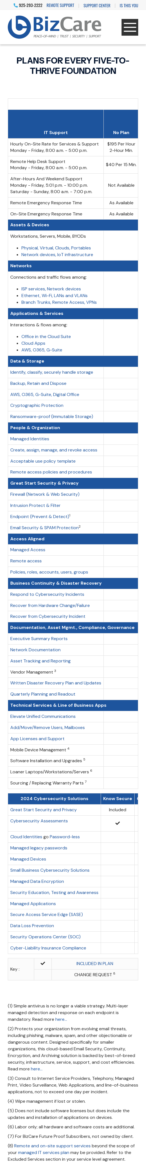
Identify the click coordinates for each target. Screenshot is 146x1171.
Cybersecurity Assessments (39, 821)
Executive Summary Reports (39, 639)
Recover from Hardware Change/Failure (50, 605)
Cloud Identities (26, 837)
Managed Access (27, 550)
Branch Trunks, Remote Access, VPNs (59, 302)
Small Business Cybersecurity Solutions (50, 870)
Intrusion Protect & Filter (35, 505)
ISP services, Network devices (51, 289)
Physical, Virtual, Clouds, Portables (56, 248)
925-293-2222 (28, 5)
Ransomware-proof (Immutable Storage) (51, 416)
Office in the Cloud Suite (46, 336)
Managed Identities (29, 439)
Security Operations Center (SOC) (45, 937)
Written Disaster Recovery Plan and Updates (55, 683)
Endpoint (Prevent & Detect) (39, 516)
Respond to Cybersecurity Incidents (47, 594)
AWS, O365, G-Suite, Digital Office (44, 394)
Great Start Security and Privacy (43, 810)
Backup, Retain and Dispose (38, 383)
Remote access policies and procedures (51, 472)
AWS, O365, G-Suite (41, 350)
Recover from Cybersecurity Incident (47, 616)
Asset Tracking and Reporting (40, 661)
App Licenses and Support (37, 739)
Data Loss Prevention (32, 926)
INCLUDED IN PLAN (94, 963)
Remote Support (60, 5)
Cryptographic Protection (36, 405)
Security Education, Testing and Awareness (54, 892)
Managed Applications (33, 904)
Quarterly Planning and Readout (42, 694)
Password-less (65, 837)
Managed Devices (28, 859)
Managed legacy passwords (38, 848)
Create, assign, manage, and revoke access (53, 450)
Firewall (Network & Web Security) (45, 494)
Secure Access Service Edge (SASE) (46, 914)
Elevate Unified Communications (43, 716)
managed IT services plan (43, 1152)
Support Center (96, 5)
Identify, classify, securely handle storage (51, 372)
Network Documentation (35, 650)
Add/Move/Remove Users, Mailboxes (47, 727)
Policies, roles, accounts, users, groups (49, 572)
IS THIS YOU (129, 5)
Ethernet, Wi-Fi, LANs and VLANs (54, 295)
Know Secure (117, 798)
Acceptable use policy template (43, 461)
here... (61, 1019)
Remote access (26, 561)
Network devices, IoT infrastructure (57, 254)
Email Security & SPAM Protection (44, 528)
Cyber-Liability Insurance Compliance (48, 948)
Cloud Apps (33, 343)
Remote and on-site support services (52, 1146)
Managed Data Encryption (37, 881)
